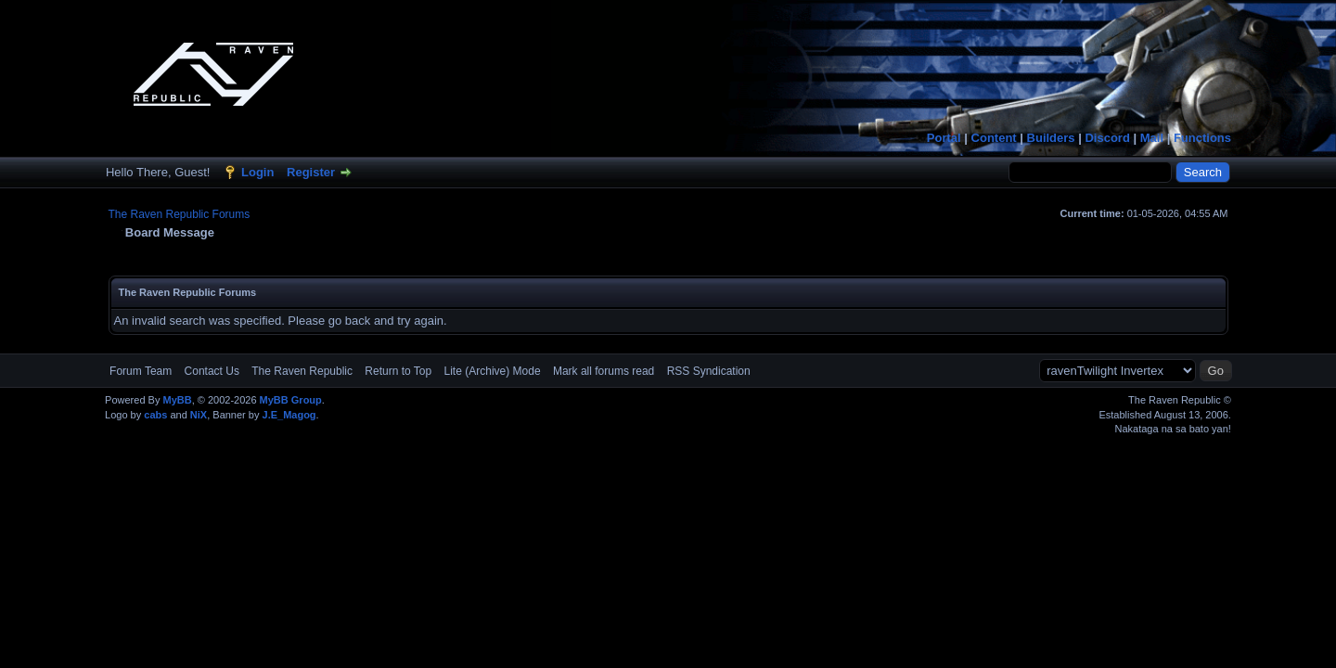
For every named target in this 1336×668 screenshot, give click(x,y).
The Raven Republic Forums (179, 214)
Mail (1151, 138)
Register (311, 172)
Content (994, 138)
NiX (198, 414)
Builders (1051, 138)
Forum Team (140, 371)
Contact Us (212, 371)
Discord (1107, 138)
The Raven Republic (302, 371)
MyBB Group (291, 399)
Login (257, 172)
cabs (155, 414)
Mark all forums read (603, 371)
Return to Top (398, 371)
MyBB (176, 399)
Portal (944, 138)
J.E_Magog (289, 414)
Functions (1202, 138)
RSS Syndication (709, 371)
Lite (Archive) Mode (492, 371)
